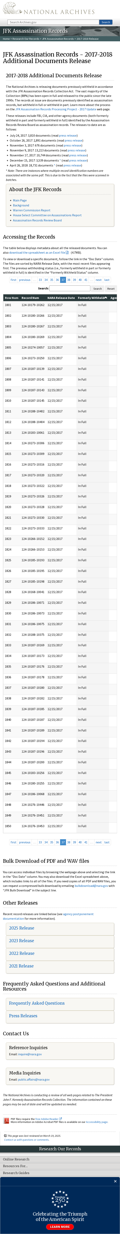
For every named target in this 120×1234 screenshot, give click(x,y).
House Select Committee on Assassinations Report (47, 215)
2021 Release (21, 966)
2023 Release (21, 940)
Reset (111, 288)
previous (24, 280)
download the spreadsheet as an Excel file (37, 252)
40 (80, 280)
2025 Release (21, 928)
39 (74, 280)
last (107, 280)
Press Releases (23, 1015)
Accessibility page (97, 1122)
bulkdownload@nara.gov (91, 886)
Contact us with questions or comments (26, 1139)
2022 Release (21, 953)
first (13, 280)
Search (106, 22)
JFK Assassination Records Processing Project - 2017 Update (55, 109)
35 (51, 280)
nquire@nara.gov (30, 1054)
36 (57, 280)
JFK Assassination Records (58, 39)
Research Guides (16, 1173)
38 (68, 280)
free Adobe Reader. (48, 1119)
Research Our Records (26, 39)
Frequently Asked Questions (37, 1003)
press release (68, 135)
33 (40, 280)
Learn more (60, 1227)
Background (21, 205)
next (99, 280)
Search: (43, 288)
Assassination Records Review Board (37, 220)
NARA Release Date (61, 298)
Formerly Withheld (92, 298)
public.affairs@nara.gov (33, 1079)
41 (85, 280)
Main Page (20, 200)
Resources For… (15, 1166)
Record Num (30, 298)
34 (46, 280)
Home (6, 39)
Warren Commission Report (31, 210)
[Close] (115, 1181)
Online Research (16, 1159)
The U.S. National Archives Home (48, 9)
